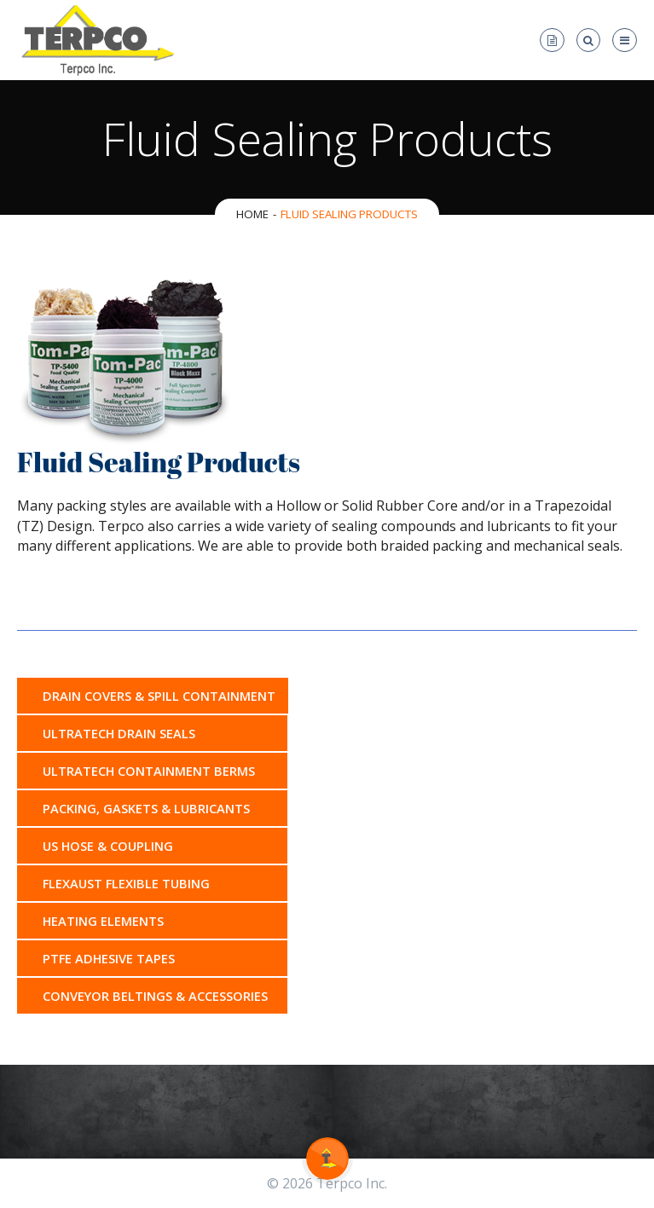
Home (252, 214)
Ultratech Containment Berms (149, 770)
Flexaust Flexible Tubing (126, 883)
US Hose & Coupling (108, 845)
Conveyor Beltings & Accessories (155, 995)
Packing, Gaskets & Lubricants (146, 808)
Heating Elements (103, 920)
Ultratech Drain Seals (119, 733)
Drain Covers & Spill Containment (159, 695)
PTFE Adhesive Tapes (109, 958)
